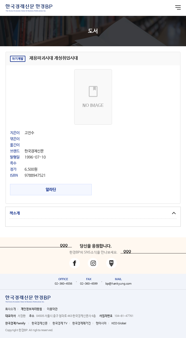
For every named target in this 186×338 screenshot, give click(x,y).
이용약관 (52, 309)
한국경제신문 (40, 323)
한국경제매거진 (81, 323)
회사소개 (10, 309)
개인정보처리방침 (31, 309)
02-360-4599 (88, 283)
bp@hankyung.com (118, 283)
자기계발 (18, 59)
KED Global (118, 323)
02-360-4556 (63, 283)
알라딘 (51, 189)
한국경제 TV (60, 323)
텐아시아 (101, 323)
